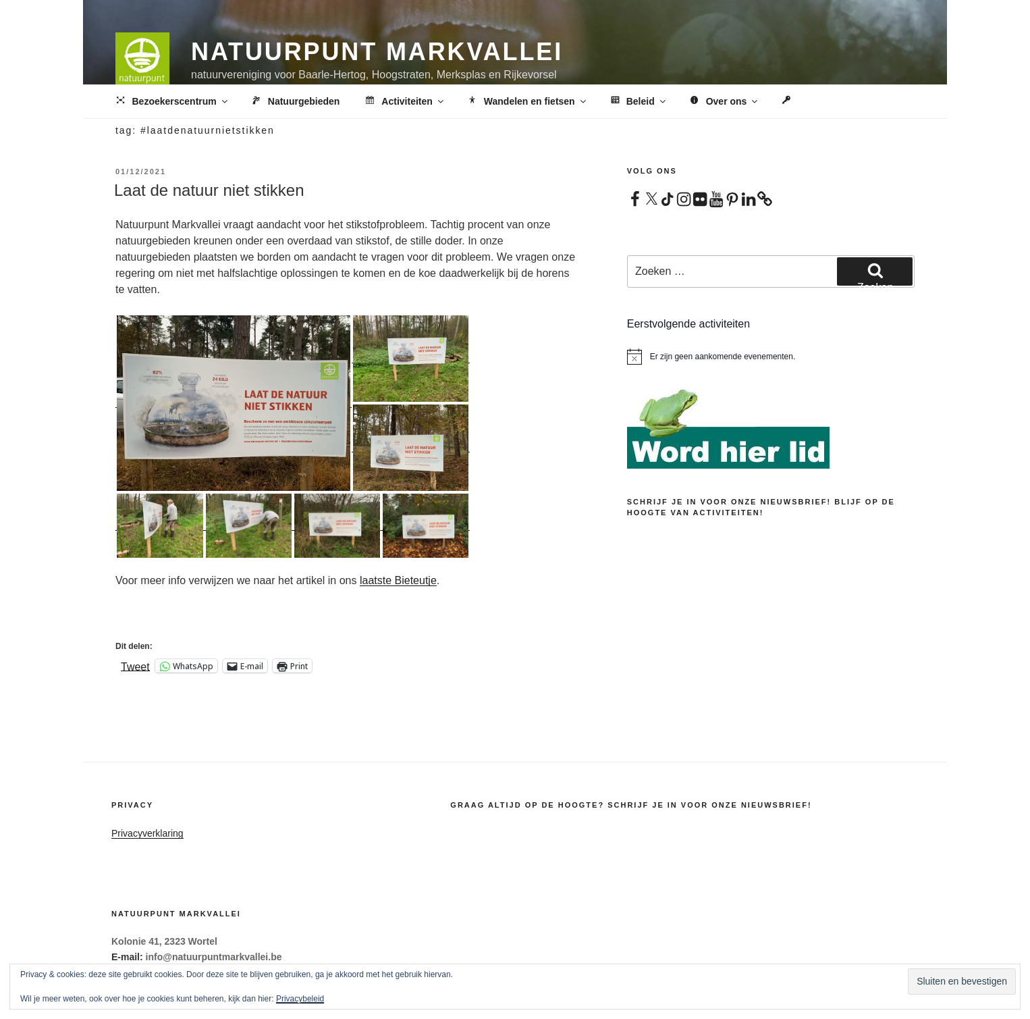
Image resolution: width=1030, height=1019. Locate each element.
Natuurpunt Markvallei (377, 52)
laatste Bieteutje (398, 580)
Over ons (724, 102)
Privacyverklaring (147, 833)
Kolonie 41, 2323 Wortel (164, 941)
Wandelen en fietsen (527, 102)
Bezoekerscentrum (171, 102)
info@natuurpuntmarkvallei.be (214, 956)
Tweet (135, 666)
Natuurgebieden (295, 102)
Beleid (638, 102)
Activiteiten (404, 102)
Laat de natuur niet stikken (209, 190)
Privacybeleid (300, 998)
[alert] (771, 356)
